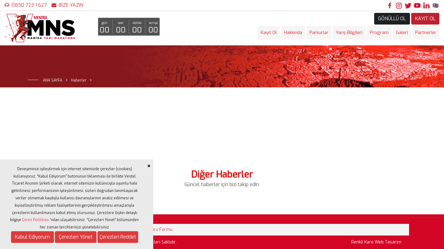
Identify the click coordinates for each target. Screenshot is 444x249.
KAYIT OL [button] (425, 18)
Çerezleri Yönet (76, 237)
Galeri (402, 32)
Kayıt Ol (269, 32)
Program (379, 32)
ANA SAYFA (52, 80)
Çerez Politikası (35, 219)
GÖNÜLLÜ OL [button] (392, 18)
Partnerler (425, 32)
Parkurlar (318, 32)
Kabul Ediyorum (32, 237)
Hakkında (293, 32)
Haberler (78, 80)
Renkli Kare (362, 242)
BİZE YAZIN (71, 5)
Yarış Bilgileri (349, 32)
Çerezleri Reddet (118, 237)
